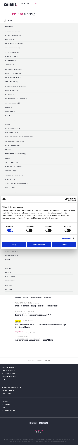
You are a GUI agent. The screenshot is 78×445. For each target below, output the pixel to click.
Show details (67, 238)
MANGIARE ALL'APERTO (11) (13, 56)
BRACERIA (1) (9, 260)
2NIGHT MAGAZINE (8, 410)
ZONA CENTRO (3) (10, 120)
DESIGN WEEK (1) (10, 281)
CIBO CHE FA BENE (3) (11, 132)
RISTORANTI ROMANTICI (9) (13, 77)
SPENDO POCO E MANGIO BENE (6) (15, 86)
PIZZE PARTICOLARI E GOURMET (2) (15, 154)
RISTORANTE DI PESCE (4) (12, 103)
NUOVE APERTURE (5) (11, 90)
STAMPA (4, 380)
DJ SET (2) (8, 149)
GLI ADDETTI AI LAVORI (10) (13, 73)
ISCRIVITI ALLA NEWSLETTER (11, 387)
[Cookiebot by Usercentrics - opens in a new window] (66, 199)
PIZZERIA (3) (8, 115)
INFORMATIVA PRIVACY (9, 374)
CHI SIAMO (5, 401)
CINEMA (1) (8, 268)
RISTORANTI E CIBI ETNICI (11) (13, 69)
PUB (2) (7, 158)
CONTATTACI (6, 393)
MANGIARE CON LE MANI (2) (13, 166)
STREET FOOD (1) (10, 276)
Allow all (63, 244)
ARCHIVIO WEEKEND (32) (12, 31)
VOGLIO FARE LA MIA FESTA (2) (14, 175)
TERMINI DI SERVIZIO (9, 371)
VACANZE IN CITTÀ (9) (11, 82)
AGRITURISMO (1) (10, 192)
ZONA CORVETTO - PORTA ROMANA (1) (16, 183)
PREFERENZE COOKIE (9, 367)
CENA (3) (8, 124)
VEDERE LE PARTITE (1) (11, 251)
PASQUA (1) (8, 264)
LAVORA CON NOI (8, 390)
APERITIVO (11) (9, 65)
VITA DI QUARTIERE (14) (12, 52)
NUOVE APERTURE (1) (11, 255)
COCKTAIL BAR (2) (10, 171)
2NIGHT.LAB (6, 404)
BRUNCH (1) (8, 272)
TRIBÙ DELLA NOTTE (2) (12, 162)
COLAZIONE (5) (9, 94)
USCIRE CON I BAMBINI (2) (12, 145)
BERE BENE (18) (9, 39)
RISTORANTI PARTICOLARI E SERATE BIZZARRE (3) (19, 137)
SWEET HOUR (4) (10, 111)
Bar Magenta (19, 331)
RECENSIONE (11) (10, 60)
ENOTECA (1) (9, 289)
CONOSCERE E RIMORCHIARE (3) (14, 141)
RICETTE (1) (8, 285)
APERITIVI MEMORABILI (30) (13, 35)
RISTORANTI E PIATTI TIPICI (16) (14, 43)
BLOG (3, 407)
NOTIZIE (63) (9, 27)
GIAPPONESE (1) (10, 188)
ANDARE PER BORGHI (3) (12, 128)
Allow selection (39, 244)
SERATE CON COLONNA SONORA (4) (16, 99)
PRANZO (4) (8, 107)
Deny (14, 244)
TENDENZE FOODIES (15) (12, 48)
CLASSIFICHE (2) (10, 179)
